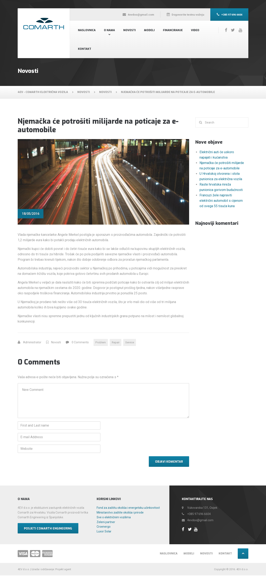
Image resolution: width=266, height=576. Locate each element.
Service (133, 342)
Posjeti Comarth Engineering (48, 529)
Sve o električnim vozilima (114, 518)
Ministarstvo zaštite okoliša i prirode (120, 513)
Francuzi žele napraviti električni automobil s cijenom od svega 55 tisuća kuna (221, 200)
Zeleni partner (106, 522)
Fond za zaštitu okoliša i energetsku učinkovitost (128, 508)
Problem (101, 342)
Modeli (149, 30)
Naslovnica (87, 30)
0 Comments (80, 342)
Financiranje (173, 30)
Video (195, 30)
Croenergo (104, 527)
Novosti (129, 30)
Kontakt (84, 49)
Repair (117, 342)
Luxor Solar (104, 532)
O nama (109, 30)
